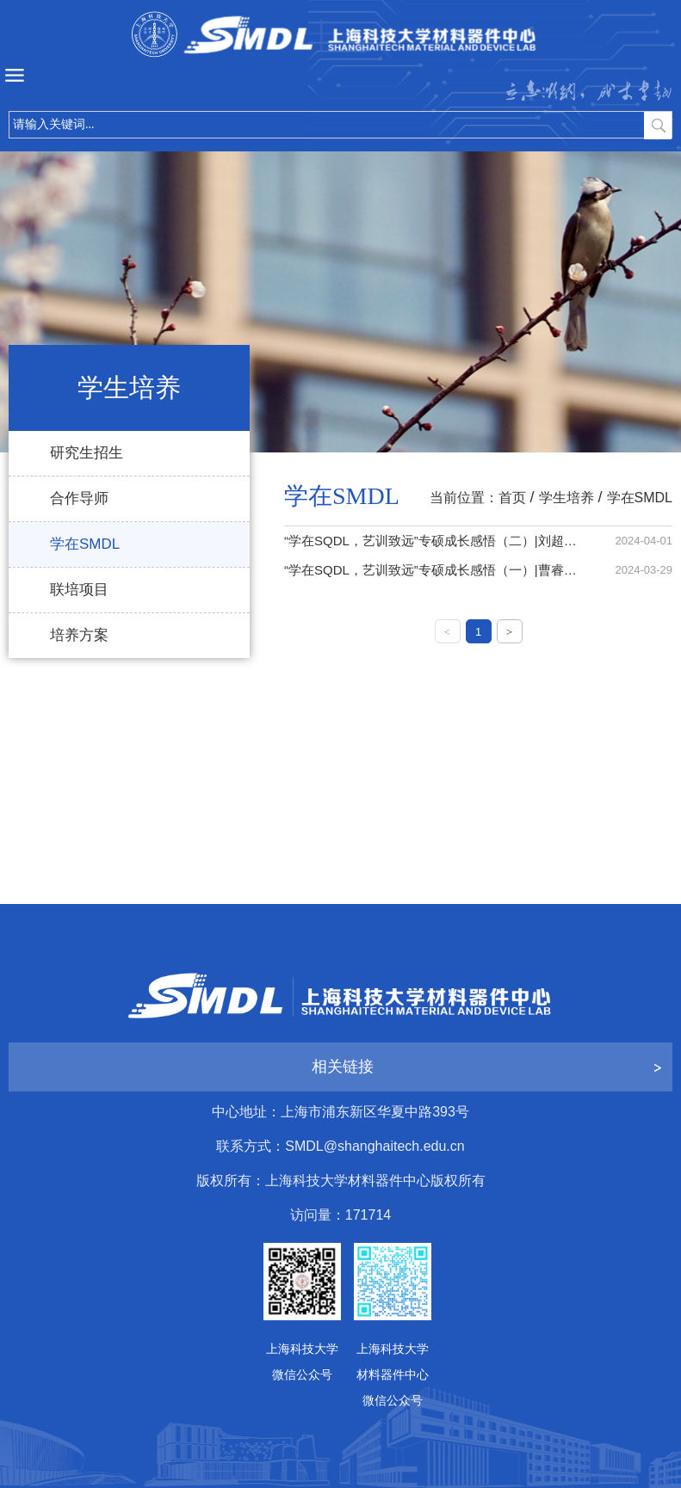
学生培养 (566, 497)
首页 (512, 497)
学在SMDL (639, 497)
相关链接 (343, 1066)
